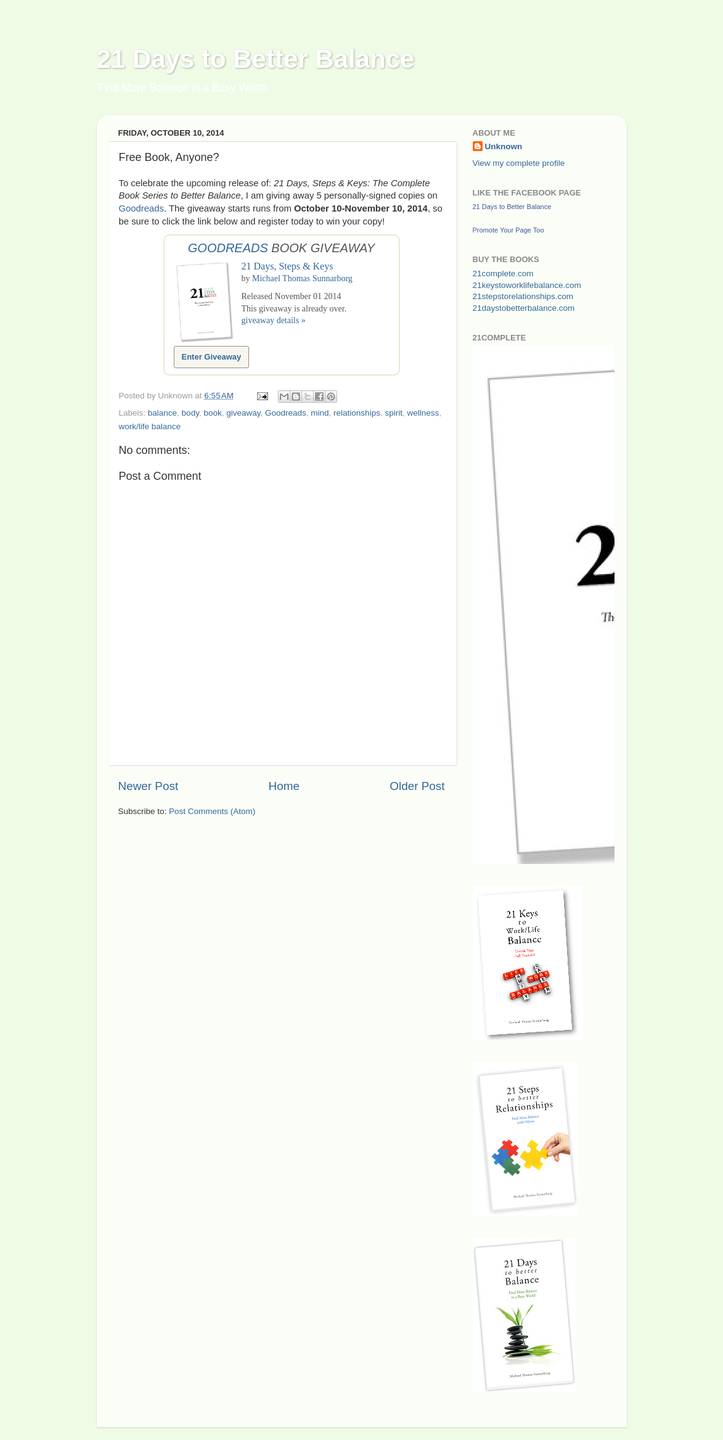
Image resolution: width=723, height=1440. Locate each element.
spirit (393, 413)
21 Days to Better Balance (256, 58)
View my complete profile (519, 163)
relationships (356, 413)
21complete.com (503, 273)
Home (284, 786)
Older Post (417, 786)
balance (162, 413)
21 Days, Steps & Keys (287, 266)
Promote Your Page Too (508, 230)
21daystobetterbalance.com (524, 308)
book (212, 413)
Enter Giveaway (212, 356)
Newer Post (148, 786)
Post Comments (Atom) (212, 811)
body (190, 413)
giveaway (243, 413)
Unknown (504, 146)
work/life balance (150, 426)
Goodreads (141, 208)
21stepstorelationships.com (523, 296)
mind (320, 413)
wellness (423, 413)
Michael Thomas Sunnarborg (302, 278)
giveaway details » (274, 320)
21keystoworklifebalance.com (527, 285)
